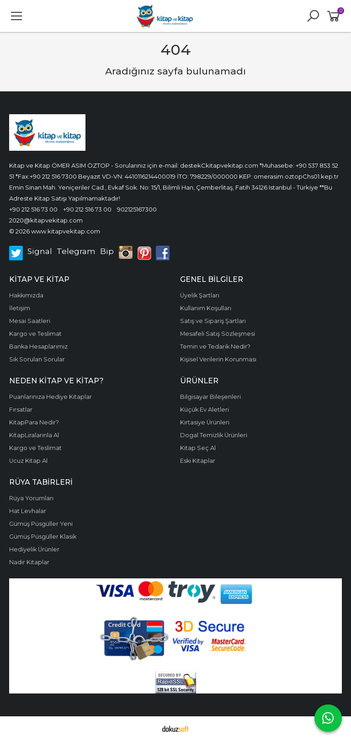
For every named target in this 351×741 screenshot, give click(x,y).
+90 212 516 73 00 (33, 209)
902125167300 (137, 209)
